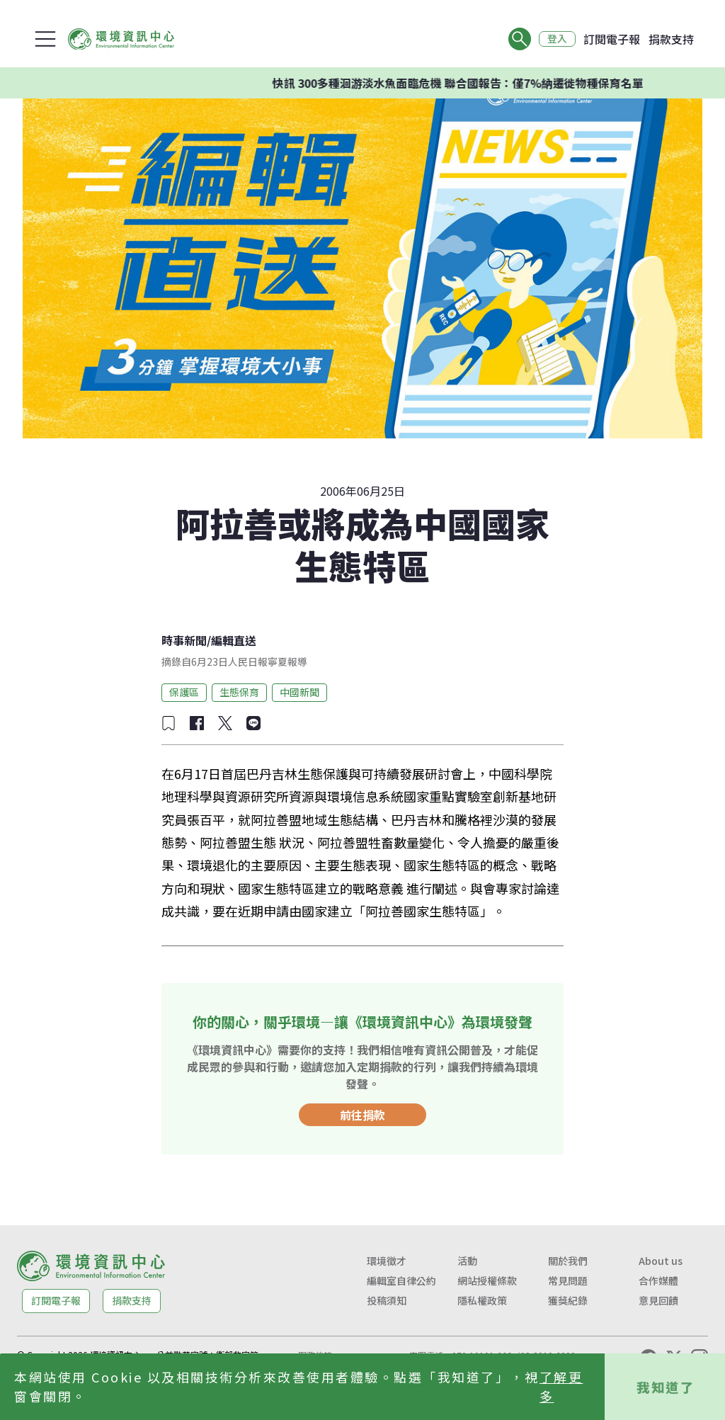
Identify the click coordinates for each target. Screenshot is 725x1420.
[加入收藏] (168, 723)
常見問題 (568, 1280)
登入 (556, 39)
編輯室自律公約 (401, 1280)
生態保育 (239, 692)
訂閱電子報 (611, 38)
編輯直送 (233, 640)
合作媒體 (658, 1280)
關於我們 (568, 1261)
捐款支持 (671, 38)
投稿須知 (386, 1300)
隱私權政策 (482, 1300)
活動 (467, 1261)
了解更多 (561, 1386)
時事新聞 (184, 640)
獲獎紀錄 (568, 1300)
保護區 (184, 692)
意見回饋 (658, 1300)
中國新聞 (299, 692)
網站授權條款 (487, 1280)
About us (661, 1261)
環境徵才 (386, 1261)
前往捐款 (362, 1114)
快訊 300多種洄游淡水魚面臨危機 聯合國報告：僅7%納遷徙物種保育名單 (472, 82)
